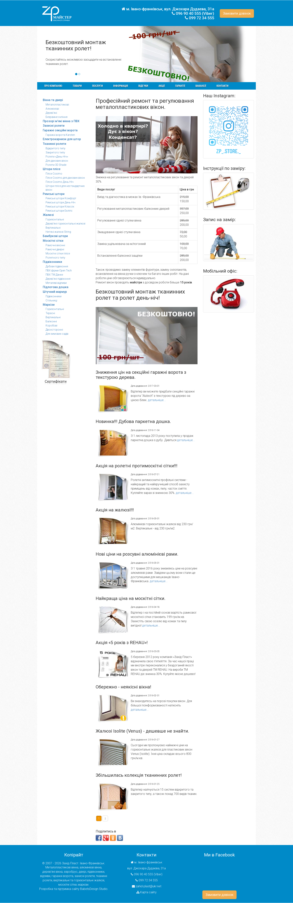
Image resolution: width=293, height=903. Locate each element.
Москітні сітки (53, 240)
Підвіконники (52, 262)
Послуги (97, 85)
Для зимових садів (57, 333)
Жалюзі (48, 215)
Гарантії (180, 85)
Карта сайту (148, 892)
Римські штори (53, 194)
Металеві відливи (56, 282)
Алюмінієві (52, 108)
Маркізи (49, 304)
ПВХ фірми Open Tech (59, 270)
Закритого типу (55, 152)
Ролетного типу (55, 257)
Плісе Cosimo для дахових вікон (65, 177)
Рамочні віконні (55, 245)
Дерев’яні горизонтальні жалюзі (65, 223)
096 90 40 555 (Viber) (195, 13)
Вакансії (200, 85)
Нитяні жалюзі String (58, 231)
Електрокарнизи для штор (62, 139)
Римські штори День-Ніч (60, 202)
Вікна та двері (53, 100)
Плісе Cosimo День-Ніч (59, 181)
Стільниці (51, 300)
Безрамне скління (56, 116)
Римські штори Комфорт (61, 198)
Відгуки (143, 85)
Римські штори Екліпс (59, 210)
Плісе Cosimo (54, 173)
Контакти (223, 85)
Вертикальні (53, 227)
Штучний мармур (55, 292)
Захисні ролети (53, 125)
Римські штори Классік (60, 206)
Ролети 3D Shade (56, 164)
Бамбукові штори (55, 236)
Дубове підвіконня (57, 266)
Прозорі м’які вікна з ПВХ (61, 121)
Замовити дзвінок (237, 13)
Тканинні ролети (54, 144)
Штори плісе (51, 169)
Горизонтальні (55, 219)
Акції (161, 85)
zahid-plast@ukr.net (148, 886)
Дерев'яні (51, 112)
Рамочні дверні (55, 249)
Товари (77, 85)
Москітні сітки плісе (58, 253)
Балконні (51, 321)
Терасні (50, 313)
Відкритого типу (55, 148)
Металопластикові (57, 104)
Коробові (51, 325)
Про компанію (53, 85)
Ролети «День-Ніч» (57, 156)
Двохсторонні (54, 329)
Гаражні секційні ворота (60, 130)
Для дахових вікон (57, 160)
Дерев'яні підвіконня (58, 278)
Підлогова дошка (55, 287)
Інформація (120, 85)
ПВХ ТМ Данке (54, 274)
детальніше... (157, 400)
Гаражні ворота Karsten (60, 134)
